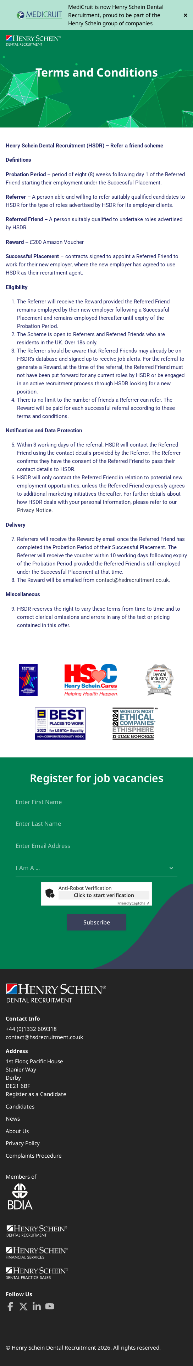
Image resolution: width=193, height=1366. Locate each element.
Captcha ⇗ (133, 903)
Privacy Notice (34, 510)
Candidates (20, 1106)
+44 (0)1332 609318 (31, 1028)
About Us (17, 1131)
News (13, 1118)
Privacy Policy (23, 1143)
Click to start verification (104, 895)
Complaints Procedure (34, 1155)
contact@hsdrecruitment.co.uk (132, 580)
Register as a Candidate (36, 1094)
